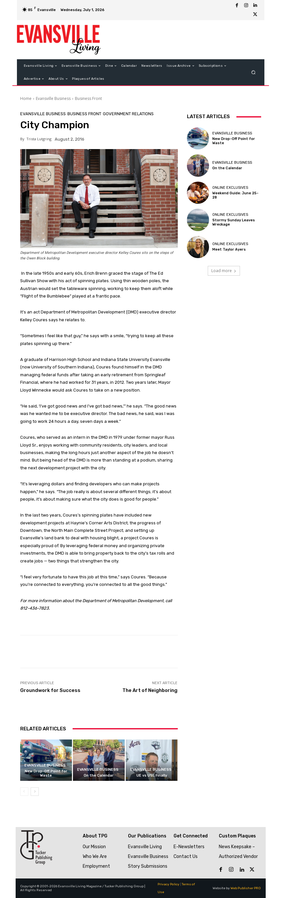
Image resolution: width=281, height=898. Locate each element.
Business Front (88, 98)
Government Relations (128, 114)
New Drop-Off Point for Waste (46, 773)
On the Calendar (99, 775)
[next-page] (35, 791)
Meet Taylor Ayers (229, 249)
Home (26, 98)
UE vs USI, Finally (151, 775)
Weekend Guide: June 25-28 (235, 195)
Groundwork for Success (50, 690)
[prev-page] (24, 791)
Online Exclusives (230, 187)
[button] (253, 72)
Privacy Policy (168, 884)
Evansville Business (53, 98)
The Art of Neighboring (149, 690)
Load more (223, 270)
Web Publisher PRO (246, 888)
